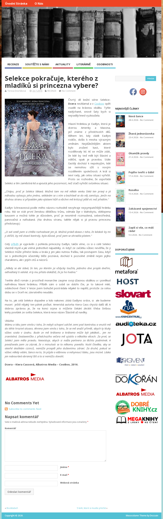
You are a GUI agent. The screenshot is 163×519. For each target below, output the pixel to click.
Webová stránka (69, 482)
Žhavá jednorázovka (141, 133)
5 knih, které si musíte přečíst (91, 508)
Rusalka (134, 190)
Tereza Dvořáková (16, 90)
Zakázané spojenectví (143, 208)
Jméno (64, 467)
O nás (39, 3)
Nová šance (136, 116)
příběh (15, 244)
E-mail (64, 474)
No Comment (68, 90)
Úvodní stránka (16, 3)
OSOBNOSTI (105, 64)
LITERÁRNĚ (84, 64)
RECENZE (13, 64)
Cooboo (99, 103)
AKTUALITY (62, 64)
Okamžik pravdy (139, 153)
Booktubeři (12, 508)
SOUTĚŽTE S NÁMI (37, 64)
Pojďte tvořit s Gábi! (141, 172)
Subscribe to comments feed (25, 408)
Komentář (10, 428)
